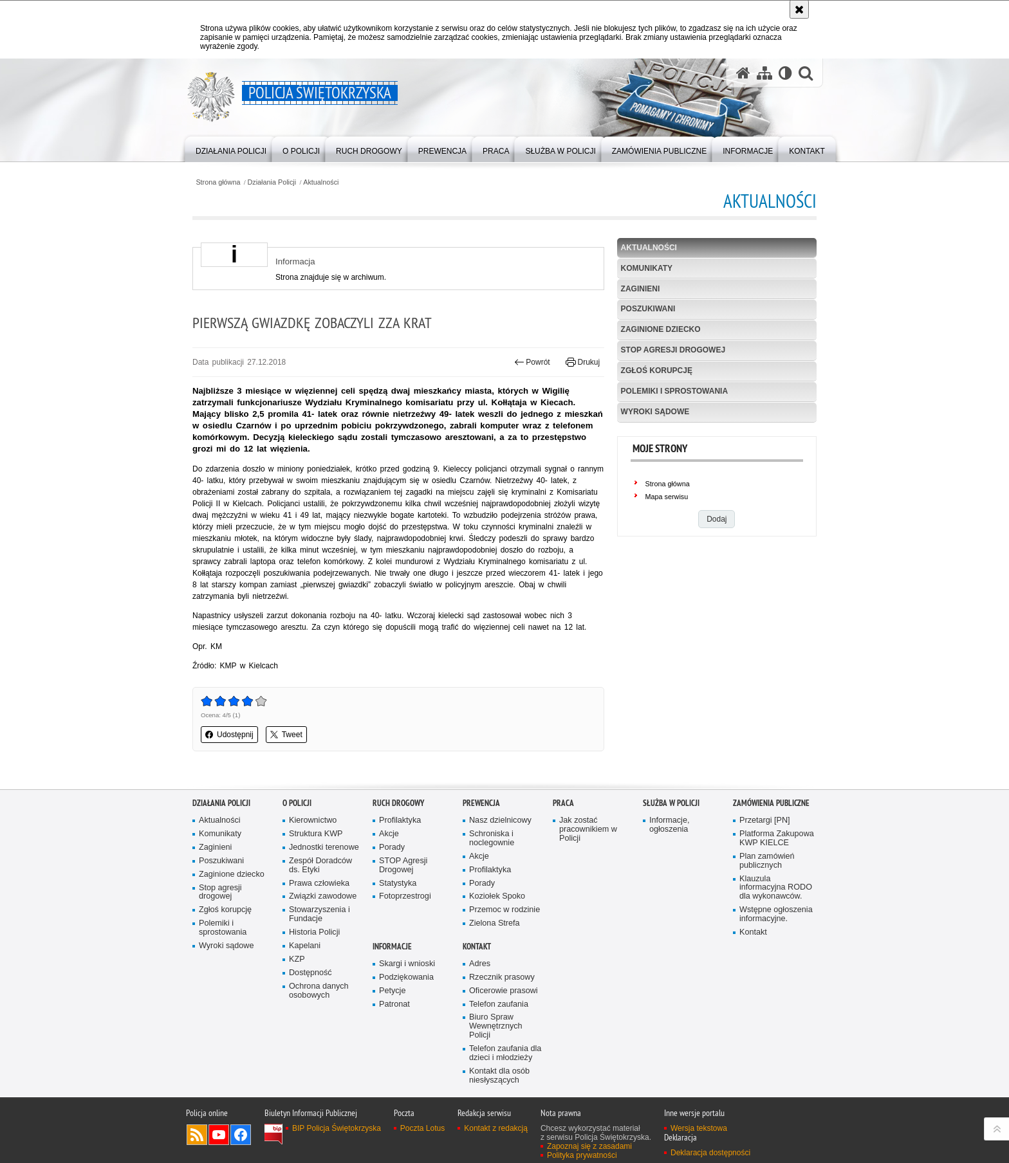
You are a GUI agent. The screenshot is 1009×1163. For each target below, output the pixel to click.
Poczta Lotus (422, 1128)
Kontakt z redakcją (496, 1128)
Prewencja (481, 803)
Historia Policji (314, 932)
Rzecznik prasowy (502, 977)
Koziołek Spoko (497, 896)
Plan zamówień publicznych (767, 861)
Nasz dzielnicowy (500, 820)
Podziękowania (406, 977)
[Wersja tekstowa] (785, 72)
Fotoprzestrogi (405, 896)
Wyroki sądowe (655, 411)
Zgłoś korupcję (656, 370)
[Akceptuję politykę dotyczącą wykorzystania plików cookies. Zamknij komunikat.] (799, 9)
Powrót (532, 362)
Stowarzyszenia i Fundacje (319, 914)
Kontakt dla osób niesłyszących (499, 1076)
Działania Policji (272, 182)
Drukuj (583, 362)
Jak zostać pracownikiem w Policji (588, 829)
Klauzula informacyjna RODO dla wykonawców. (775, 888)
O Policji (296, 803)
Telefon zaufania (498, 1004)
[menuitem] (231, 148)
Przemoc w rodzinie (504, 910)
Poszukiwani (648, 308)
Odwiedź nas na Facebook (240, 1134)
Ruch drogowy (398, 803)
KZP (297, 959)
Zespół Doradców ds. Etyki (320, 865)
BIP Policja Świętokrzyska (336, 1128)
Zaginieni (640, 288)
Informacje (392, 946)
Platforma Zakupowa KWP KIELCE (776, 838)
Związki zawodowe (322, 896)
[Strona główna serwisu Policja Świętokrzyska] (743, 72)
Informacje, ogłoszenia (669, 825)
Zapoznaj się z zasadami (589, 1146)
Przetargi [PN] (764, 820)
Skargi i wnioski (407, 964)
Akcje (389, 834)
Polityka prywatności (582, 1155)
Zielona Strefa (494, 923)
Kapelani (304, 946)
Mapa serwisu (667, 496)
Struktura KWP (316, 834)
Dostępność (310, 973)
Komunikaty (646, 268)
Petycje (392, 991)
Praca (563, 803)
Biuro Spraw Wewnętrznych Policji (496, 1026)
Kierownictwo (313, 820)
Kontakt (753, 932)
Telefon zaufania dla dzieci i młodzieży (505, 1053)
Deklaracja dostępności (710, 1152)
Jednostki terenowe (324, 847)
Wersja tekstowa (699, 1128)
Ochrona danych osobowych (319, 991)
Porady (392, 847)
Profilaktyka (400, 820)
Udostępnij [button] (229, 734)
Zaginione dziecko (661, 329)
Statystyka (397, 883)
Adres (479, 964)
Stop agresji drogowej (673, 349)
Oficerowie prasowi (503, 991)
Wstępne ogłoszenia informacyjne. (776, 914)
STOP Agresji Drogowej (403, 865)
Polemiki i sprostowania (674, 391)
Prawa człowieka (319, 883)
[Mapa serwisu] (764, 72)
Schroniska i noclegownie (491, 838)
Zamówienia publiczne (771, 803)
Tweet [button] (286, 734)
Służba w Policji (671, 803)
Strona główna (218, 182)
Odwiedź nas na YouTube (218, 1134)
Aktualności (320, 182)
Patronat (394, 1004)
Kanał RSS (197, 1134)
